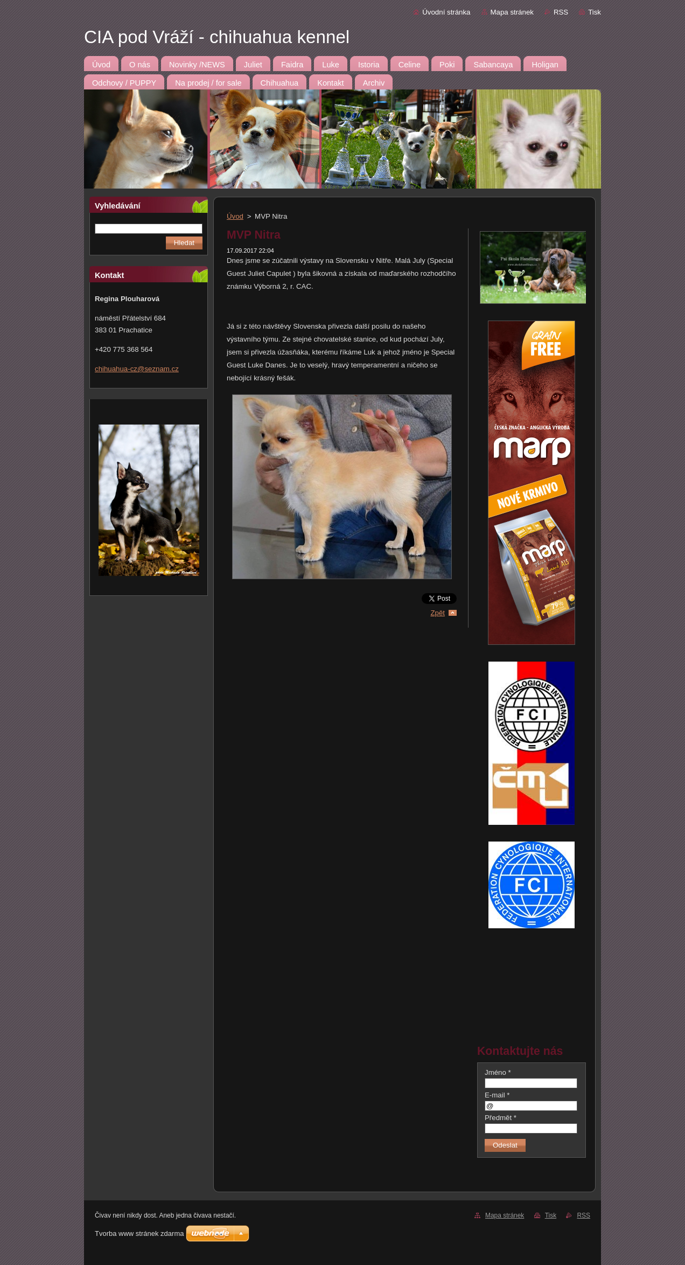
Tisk (594, 12)
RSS (561, 12)
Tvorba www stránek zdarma (139, 1233)
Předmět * (500, 1118)
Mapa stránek (512, 12)
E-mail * (497, 1095)
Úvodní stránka (446, 12)
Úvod (235, 216)
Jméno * (498, 1072)
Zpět (437, 613)
